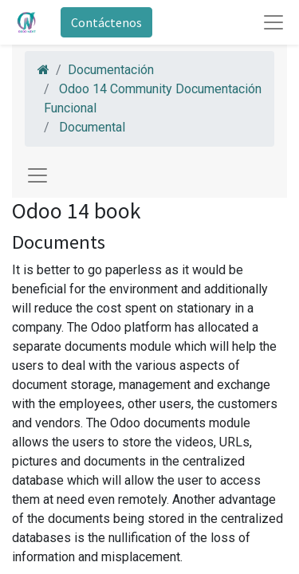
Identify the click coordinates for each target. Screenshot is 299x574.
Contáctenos (106, 22)
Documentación (111, 69)
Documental (92, 127)
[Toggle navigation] (37, 175)
